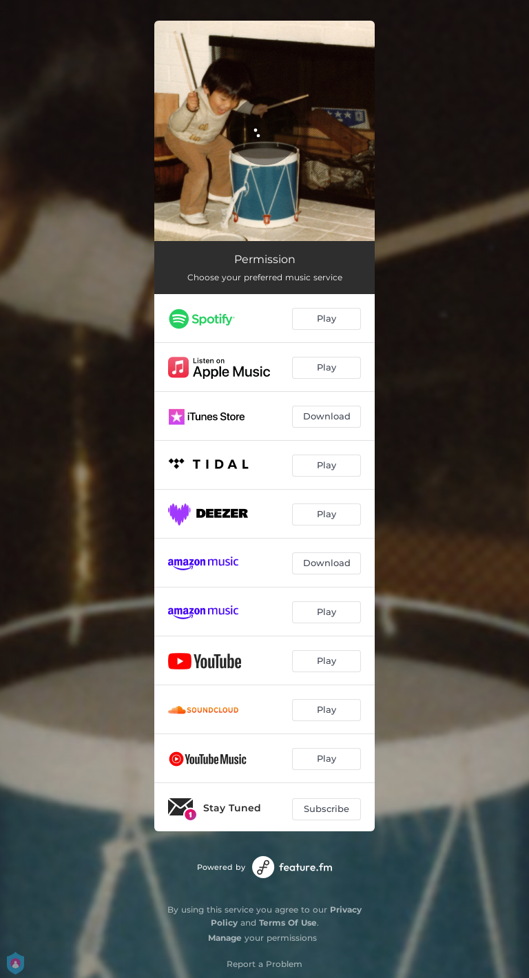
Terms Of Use (288, 922)
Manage (225, 938)
